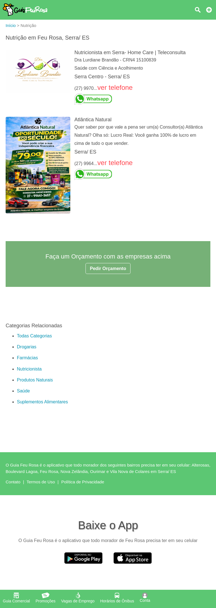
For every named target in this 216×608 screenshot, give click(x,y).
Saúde (23, 390)
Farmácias (27, 357)
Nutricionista (29, 369)
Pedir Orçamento (108, 268)
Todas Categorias (34, 335)
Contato (13, 481)
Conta (145, 598)
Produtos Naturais (35, 380)
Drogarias (26, 346)
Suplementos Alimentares (42, 401)
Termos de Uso (41, 481)
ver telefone (114, 87)
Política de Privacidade (82, 481)
